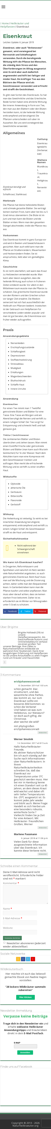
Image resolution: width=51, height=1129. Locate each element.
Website (8, 928)
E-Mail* (17, 1043)
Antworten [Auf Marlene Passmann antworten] (43, 854)
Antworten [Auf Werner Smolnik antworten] (43, 828)
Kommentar (11, 883)
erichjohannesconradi (27, 681)
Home (4, 23)
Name (7, 908)
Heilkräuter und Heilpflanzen (14, 25)
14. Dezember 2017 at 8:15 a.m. (32, 743)
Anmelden (25, 1052)
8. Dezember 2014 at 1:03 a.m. (33, 685)
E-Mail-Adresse (12, 918)
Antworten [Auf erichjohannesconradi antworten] (43, 733)
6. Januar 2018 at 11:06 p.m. (34, 838)
